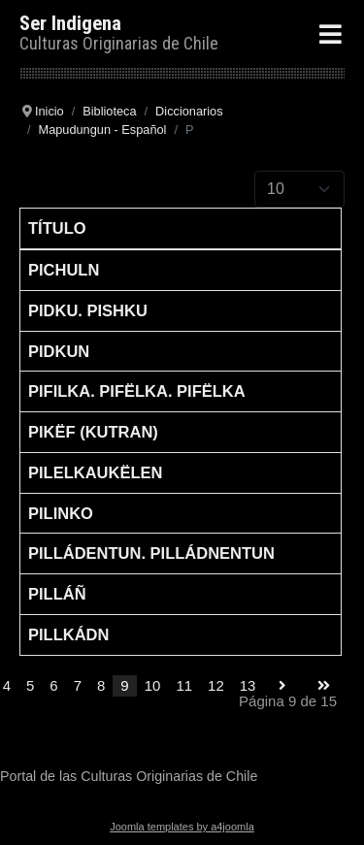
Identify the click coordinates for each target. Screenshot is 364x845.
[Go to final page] (324, 686)
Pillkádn (68, 634)
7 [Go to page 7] (78, 685)
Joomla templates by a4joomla (182, 826)
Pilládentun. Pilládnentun (151, 553)
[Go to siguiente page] (282, 686)
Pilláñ (57, 593)
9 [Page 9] (124, 685)
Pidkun (58, 351)
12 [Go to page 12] (216, 685)
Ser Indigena (70, 23)
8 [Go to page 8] (101, 685)
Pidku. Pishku (88, 310)
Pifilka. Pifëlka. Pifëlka (137, 391)
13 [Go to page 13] (248, 685)
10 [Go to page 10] (153, 685)
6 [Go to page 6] (53, 685)
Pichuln (63, 269)
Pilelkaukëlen (95, 472)
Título (57, 228)
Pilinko (60, 513)
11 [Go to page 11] (184, 685)
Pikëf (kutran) (93, 431)
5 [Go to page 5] (30, 685)
